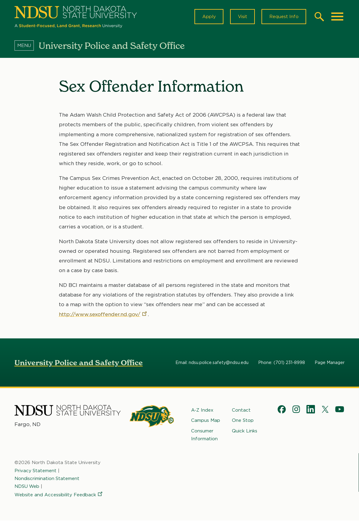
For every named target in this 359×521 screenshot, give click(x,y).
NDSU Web (27, 487)
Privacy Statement (35, 471)
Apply (208, 17)
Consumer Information (204, 435)
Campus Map (205, 421)
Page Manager (330, 363)
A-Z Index (202, 410)
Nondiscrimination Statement (47, 479)
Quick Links (244, 431)
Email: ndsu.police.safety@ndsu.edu (211, 363)
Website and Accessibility (58, 495)
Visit (241, 17)
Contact (241, 410)
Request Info (283, 17)
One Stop (243, 421)
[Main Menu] (337, 17)
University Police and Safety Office (78, 363)
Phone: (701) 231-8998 (281, 363)
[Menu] (26, 46)
